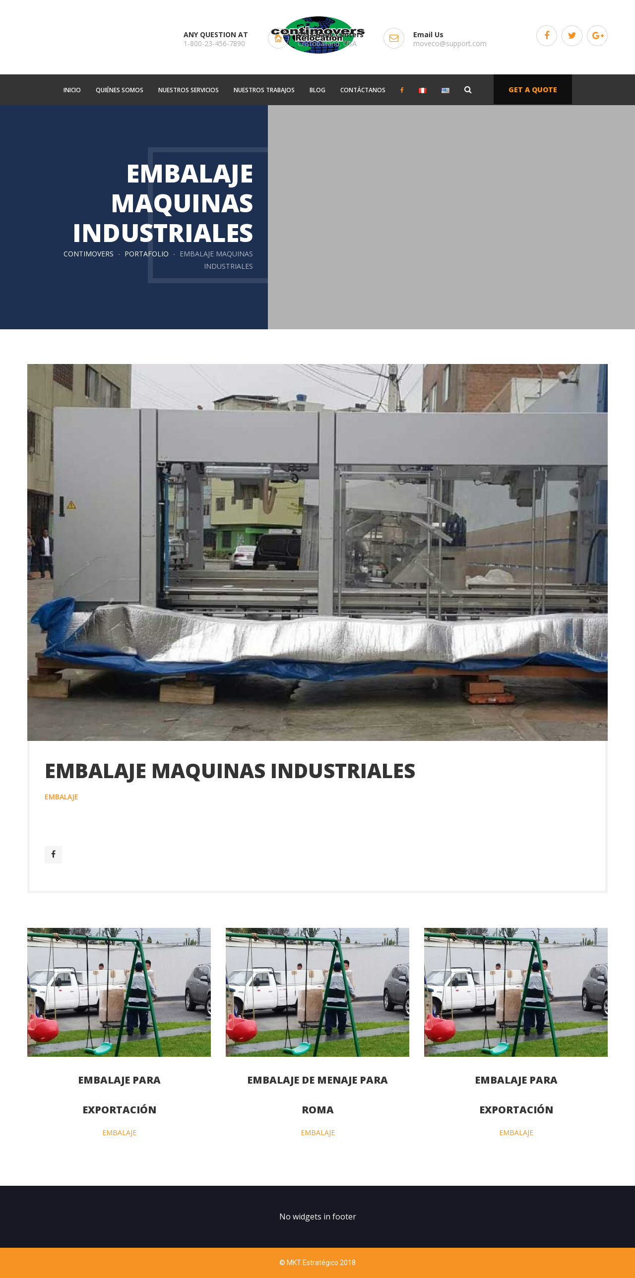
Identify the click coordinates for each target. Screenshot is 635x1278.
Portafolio (147, 253)
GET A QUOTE (532, 89)
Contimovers (89, 253)
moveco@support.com (450, 43)
